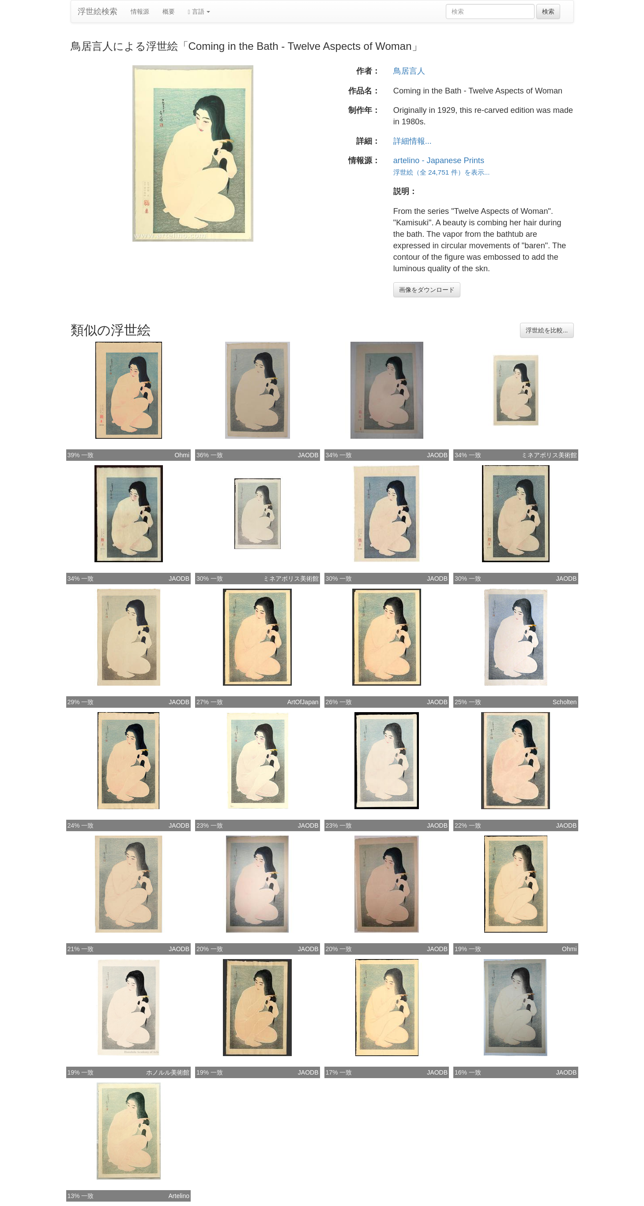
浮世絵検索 (97, 11)
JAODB (308, 455)
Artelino (179, 1195)
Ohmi (182, 455)
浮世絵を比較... (547, 330)
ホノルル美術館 (167, 1072)
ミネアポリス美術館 (549, 455)
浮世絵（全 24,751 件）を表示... (441, 172)
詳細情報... (412, 141)
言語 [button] (199, 11)
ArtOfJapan (303, 702)
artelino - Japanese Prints (438, 160)
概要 (168, 11)
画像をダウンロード (427, 289)
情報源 (140, 11)
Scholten (564, 702)
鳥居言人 (409, 71)
